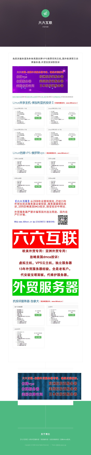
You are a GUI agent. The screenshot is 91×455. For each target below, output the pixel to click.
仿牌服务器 (57, 97)
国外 (45, 97)
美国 (27, 97)
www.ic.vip (63, 445)
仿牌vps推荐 (33, 97)
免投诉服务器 (17, 97)
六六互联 (45, 22)
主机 (42, 97)
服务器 (58, 445)
